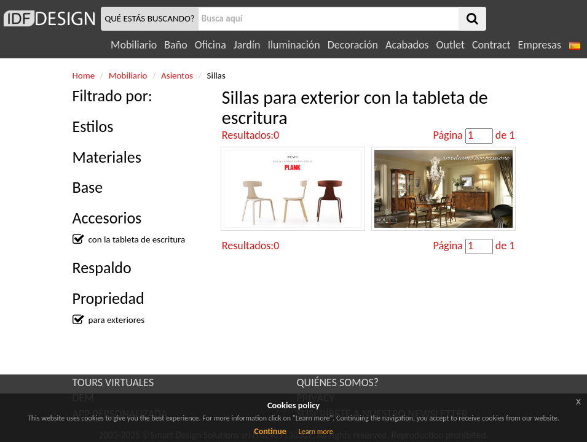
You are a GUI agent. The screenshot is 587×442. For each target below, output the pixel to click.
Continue (270, 431)
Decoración (353, 45)
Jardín (247, 45)
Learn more (316, 431)
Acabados (407, 45)
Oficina (210, 45)
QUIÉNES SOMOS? (338, 382)
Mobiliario (134, 45)
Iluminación (293, 45)
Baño (175, 45)
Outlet (450, 45)
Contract (491, 45)
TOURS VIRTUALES (113, 382)
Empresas (539, 45)
